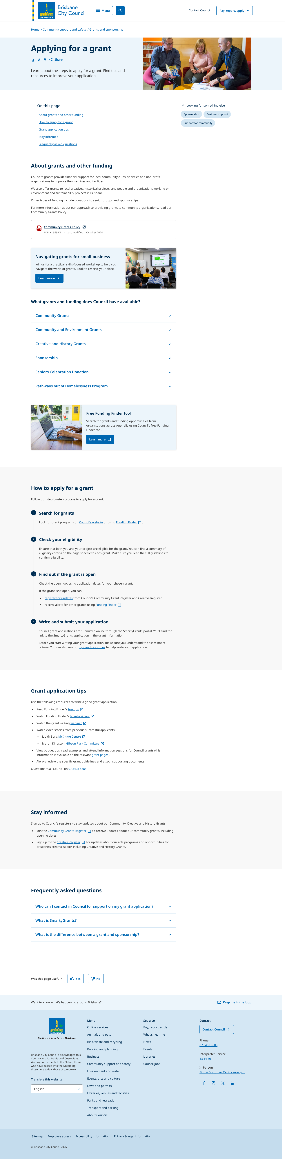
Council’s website (91, 522)
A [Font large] (44, 59)
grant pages (100, 755)
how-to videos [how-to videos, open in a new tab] (80, 716)
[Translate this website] (57, 1088)
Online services (97, 1027)
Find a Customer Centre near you (222, 1072)
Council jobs (151, 1064)
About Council (97, 1115)
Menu (103, 10)
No (95, 978)
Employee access (59, 1136)
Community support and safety (108, 1064)
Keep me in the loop (234, 1002)
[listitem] (191, 114)
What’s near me (154, 1035)
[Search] (120, 10)
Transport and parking (103, 1108)
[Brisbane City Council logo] (58, 10)
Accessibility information (92, 1136)
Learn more (46, 278)
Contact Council (199, 10)
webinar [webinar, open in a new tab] (76, 723)
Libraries (149, 1056)
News (147, 1042)
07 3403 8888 (77, 769)
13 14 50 (205, 1059)
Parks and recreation (101, 1100)
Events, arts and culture (103, 1078)
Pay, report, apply (234, 10)
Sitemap (37, 1136)
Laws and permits (99, 1086)
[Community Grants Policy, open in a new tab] (103, 229)
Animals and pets (99, 1035)
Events (148, 1049)
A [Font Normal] (33, 60)
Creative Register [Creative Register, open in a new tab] (68, 842)
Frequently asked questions (58, 144)
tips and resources (92, 647)
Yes (75, 978)
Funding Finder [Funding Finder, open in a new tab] (126, 522)
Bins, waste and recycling (104, 1042)
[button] (56, 59)
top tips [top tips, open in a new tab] (73, 709)
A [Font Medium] (39, 60)
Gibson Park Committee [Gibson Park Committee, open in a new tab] (82, 743)
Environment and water (103, 1071)
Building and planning (102, 1049)
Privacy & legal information (133, 1136)
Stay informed (48, 137)
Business (93, 1056)
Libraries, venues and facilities (108, 1093)
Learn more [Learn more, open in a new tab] (97, 439)
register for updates (59, 598)
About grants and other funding (61, 115)
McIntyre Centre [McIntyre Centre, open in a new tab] (69, 736)
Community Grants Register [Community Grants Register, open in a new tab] (67, 831)
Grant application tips (54, 129)
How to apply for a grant (56, 122)
